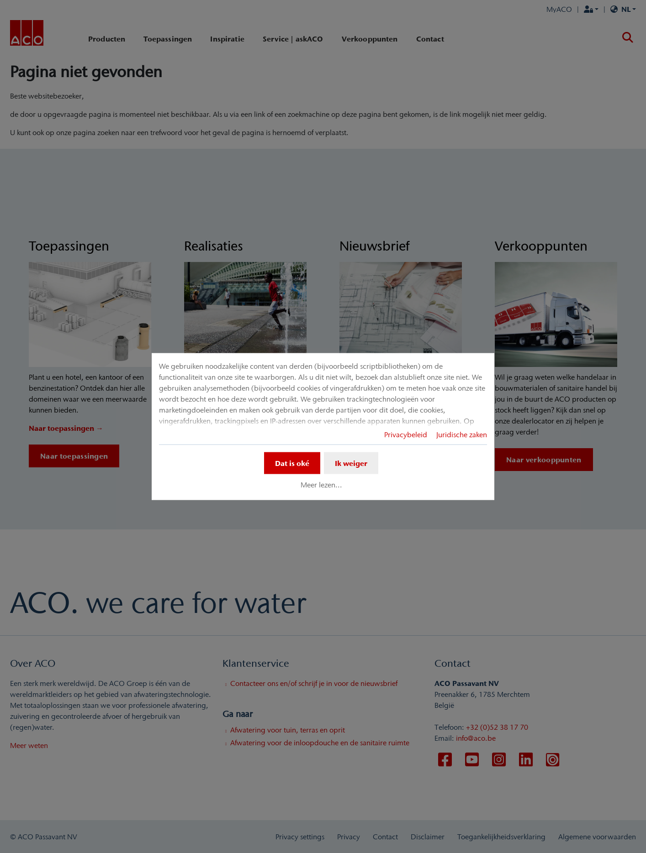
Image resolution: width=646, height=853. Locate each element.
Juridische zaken (461, 434)
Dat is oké (292, 462)
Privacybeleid (405, 434)
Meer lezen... (321, 484)
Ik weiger (351, 462)
